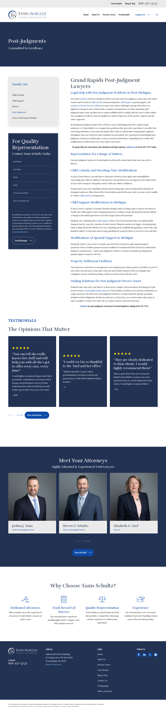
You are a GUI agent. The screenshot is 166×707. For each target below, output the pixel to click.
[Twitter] (150, 655)
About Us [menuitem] (95, 14)
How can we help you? (21, 201)
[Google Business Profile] (155, 655)
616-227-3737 (148, 3)
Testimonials (103, 686)
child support (126, 102)
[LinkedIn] (144, 655)
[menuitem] (33, 95)
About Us (101, 659)
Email (15, 185)
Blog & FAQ (130, 3)
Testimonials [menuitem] (123, 14)
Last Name (17, 169)
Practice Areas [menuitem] (109, 14)
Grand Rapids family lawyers (95, 290)
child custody (96, 102)
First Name (17, 162)
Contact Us (102, 680)
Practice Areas (104, 664)
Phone (15, 177)
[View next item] (19, 415)
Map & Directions (53, 664)
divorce (85, 99)
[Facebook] (139, 655)
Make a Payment (105, 691)
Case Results (116, 3)
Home (100, 654)
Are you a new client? (20, 193)
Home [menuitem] (86, 14)
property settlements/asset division (86, 105)
